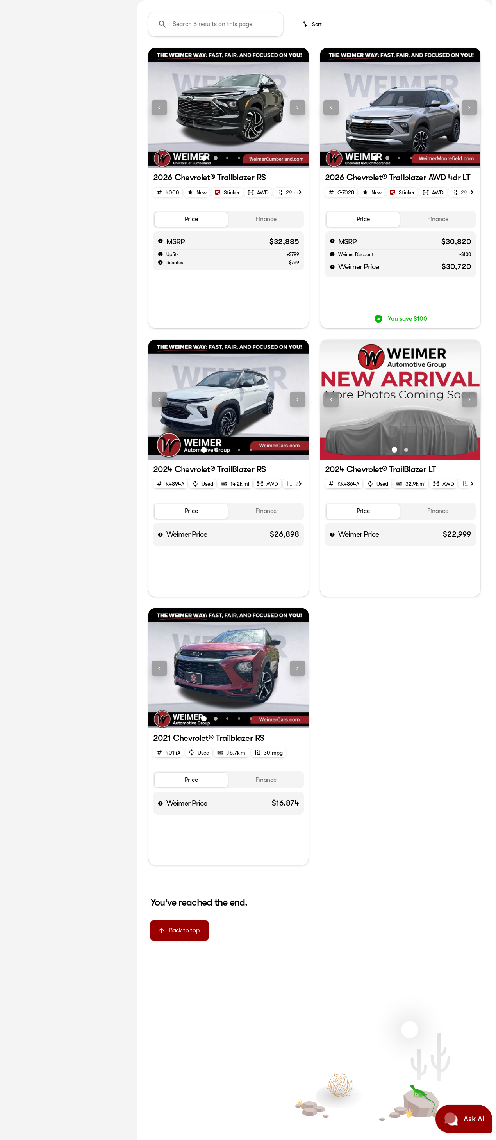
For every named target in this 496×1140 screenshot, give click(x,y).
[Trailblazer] (57, 96)
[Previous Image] (159, 182)
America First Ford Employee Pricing (195, 58)
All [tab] (66, 58)
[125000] (102, 209)
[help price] (332, 341)
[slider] (18, 169)
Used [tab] (107, 58)
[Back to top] (179, 1004)
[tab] (191, 293)
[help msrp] (160, 314)
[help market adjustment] (160, 328)
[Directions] (474, 6)
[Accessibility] (20, 6)
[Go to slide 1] (204, 232)
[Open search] (474, 26)
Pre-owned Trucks (430, 58)
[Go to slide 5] (250, 232)
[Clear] (101, 262)
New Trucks (371, 58)
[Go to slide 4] (239, 232)
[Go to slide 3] (227, 232)
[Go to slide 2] (215, 232)
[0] (25, 209)
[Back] (108, 80)
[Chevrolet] (22, 96)
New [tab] (26, 58)
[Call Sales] (441, 6)
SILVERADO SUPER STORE (300, 58)
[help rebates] (160, 336)
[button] (160, 182)
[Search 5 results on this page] (215, 98)
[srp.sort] (312, 98)
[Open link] (227, 266)
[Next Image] (483, 58)
